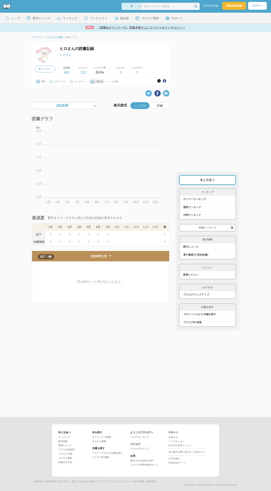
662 (66, 72)
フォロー (45, 69)
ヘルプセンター (176, 441)
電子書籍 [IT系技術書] (195, 254)
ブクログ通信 (65, 458)
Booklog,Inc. (209, 485)
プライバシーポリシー (119, 481)
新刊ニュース (190, 246)
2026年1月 (99, 256)
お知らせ (173, 437)
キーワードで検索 (101, 437)
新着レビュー (190, 274)
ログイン (257, 5)
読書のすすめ (65, 462)
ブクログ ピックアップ (196, 294)
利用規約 (39, 481)
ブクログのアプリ (139, 448)
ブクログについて (139, 437)
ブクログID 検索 (192, 322)
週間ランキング (192, 207)
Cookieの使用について (91, 481)
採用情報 (151, 481)
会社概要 (139, 481)
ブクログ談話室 (66, 449)
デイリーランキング (194, 199)
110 (83, 72)
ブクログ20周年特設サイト (144, 464)
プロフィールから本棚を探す (199, 314)
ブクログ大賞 (65, 453)
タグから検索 (99, 441)
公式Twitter (174, 458)
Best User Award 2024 (141, 460)
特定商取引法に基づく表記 (61, 481)
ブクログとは (210, 5)
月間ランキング (192, 215)
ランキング (64, 437)
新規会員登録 (234, 5)
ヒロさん (66, 55)
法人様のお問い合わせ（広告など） (187, 452)
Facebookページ (176, 462)
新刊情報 (63, 441)
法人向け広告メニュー (180, 445)
